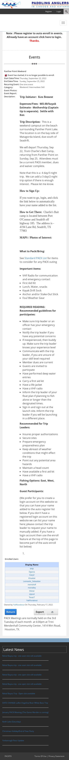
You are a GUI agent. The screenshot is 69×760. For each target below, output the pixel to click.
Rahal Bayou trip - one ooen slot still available (22, 656)
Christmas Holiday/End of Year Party (18, 731)
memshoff (32, 585)
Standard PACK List (36, 258)
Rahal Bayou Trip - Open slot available (18, 693)
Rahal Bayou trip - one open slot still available (22, 674)
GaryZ (31, 575)
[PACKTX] (34, 4)
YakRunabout (31, 600)
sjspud (32, 594)
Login (59, 11)
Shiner (32, 591)
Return (10, 612)
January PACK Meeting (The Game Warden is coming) (25, 712)
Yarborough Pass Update (13, 740)
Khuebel (31, 578)
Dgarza (32, 572)
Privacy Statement (56, 756)
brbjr (32, 569)
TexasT (32, 597)
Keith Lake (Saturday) (11, 721)
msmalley (32, 588)
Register (48, 11)
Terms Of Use (40, 756)
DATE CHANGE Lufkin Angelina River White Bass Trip (25, 703)
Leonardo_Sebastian (32, 581)
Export (40, 612)
